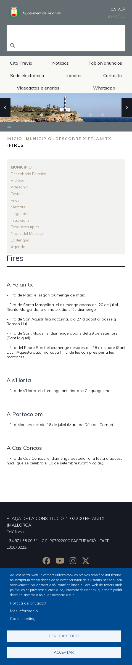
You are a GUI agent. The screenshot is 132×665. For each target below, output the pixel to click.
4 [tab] (66, 115)
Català (117, 9)
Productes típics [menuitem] (25, 226)
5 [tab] (78, 115)
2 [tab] (41, 115)
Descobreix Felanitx (83, 138)
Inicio (14, 138)
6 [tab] (90, 115)
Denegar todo (64, 636)
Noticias (60, 63)
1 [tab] (29, 115)
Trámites (74, 75)
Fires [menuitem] (15, 200)
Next (127, 107)
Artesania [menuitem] (19, 187)
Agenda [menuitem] (18, 246)
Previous (5, 107)
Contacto (112, 75)
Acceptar (64, 652)
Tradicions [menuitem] (20, 220)
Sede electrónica (27, 75)
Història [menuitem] (18, 180)
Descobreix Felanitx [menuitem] (28, 173)
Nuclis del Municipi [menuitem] (27, 233)
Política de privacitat (28, 603)
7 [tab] (102, 115)
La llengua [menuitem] (20, 240)
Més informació (24, 610)
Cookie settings (24, 618)
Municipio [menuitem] (21, 167)
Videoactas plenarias (38, 88)
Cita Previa (21, 63)
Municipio (39, 138)
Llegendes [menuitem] (20, 213)
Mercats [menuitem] (18, 206)
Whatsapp (104, 88)
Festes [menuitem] (16, 193)
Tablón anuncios (105, 63)
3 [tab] (54, 115)
